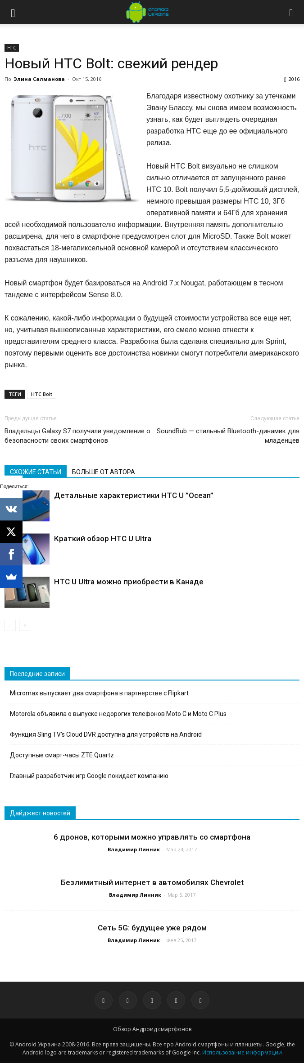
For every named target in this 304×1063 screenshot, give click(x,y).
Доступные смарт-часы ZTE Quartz (62, 755)
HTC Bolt (41, 394)
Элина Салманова (39, 79)
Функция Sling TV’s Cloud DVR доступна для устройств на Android (106, 734)
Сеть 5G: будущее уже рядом (152, 927)
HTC (11, 47)
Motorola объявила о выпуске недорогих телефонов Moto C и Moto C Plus (118, 713)
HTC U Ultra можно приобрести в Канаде (129, 581)
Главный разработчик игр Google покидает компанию (89, 775)
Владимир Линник (134, 849)
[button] (291, 12)
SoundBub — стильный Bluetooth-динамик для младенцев (228, 436)
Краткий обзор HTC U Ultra (102, 538)
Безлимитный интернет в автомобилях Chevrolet (152, 882)
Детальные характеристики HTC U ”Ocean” (133, 495)
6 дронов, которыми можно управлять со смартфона (152, 836)
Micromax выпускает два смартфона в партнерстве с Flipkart (99, 693)
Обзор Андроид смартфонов (152, 1029)
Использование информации (242, 1052)
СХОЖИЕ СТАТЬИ (35, 472)
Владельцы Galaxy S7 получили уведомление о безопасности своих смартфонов (77, 436)
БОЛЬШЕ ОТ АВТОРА (103, 472)
